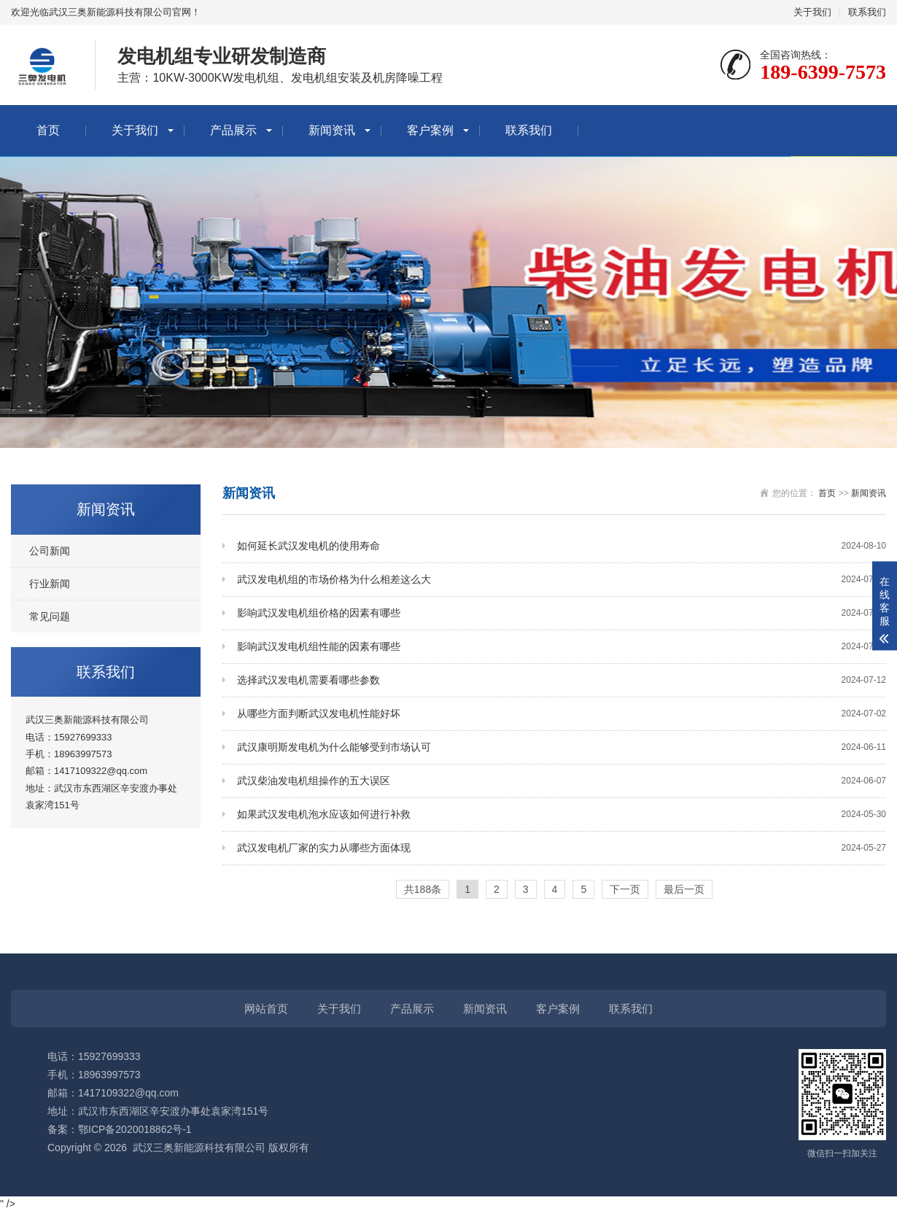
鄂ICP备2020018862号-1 (135, 1129)
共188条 (422, 889)
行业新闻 (49, 583)
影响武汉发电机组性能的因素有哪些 (561, 646)
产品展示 (233, 130)
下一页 (625, 889)
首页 (48, 130)
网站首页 (266, 1008)
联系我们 (867, 12)
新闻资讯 (331, 130)
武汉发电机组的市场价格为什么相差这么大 (561, 579)
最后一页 (684, 889)
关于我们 (812, 12)
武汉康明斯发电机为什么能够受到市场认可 (561, 747)
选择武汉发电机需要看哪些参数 (561, 680)
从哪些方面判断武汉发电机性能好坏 (561, 713)
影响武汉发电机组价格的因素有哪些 (561, 613)
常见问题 (49, 616)
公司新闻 (49, 551)
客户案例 (430, 130)
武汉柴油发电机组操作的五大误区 (561, 781)
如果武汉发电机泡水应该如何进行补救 (561, 814)
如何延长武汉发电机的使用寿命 (561, 546)
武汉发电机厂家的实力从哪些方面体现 (561, 848)
